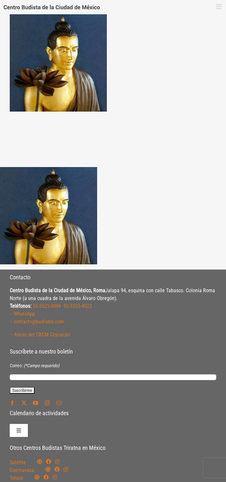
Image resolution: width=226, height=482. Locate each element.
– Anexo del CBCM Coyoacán (40, 334)
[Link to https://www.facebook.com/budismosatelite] (48, 461)
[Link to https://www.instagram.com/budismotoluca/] (54, 477)
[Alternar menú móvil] (219, 6)
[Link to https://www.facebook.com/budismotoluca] (46, 477)
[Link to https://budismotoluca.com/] (37, 477)
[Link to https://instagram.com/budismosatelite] (57, 461)
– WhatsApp (22, 314)
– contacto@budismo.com (37, 322)
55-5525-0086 (47, 306)
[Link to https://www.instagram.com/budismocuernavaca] (65, 469)
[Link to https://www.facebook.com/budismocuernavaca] (57, 469)
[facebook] (12, 402)
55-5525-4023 (77, 306)
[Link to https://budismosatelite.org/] (39, 461)
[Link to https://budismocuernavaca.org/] (48, 469)
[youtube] (35, 402)
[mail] (59, 402)
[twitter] (24, 402)
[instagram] (47, 402)
